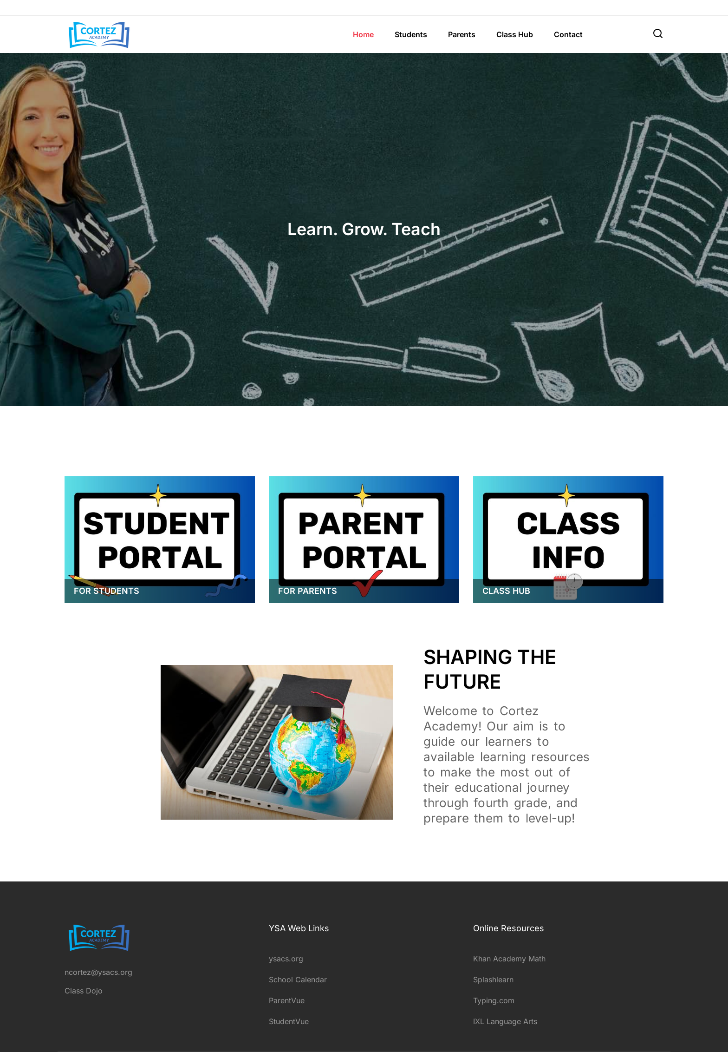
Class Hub (514, 34)
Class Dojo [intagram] (84, 990)
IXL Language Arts (505, 1021)
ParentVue (287, 1000)
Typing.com (493, 1000)
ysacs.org (286, 958)
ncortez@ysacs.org (98, 972)
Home (363, 34)
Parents (461, 34)
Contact (568, 34)
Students (411, 34)
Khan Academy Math (509, 958)
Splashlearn (493, 979)
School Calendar (298, 979)
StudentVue (289, 1021)
